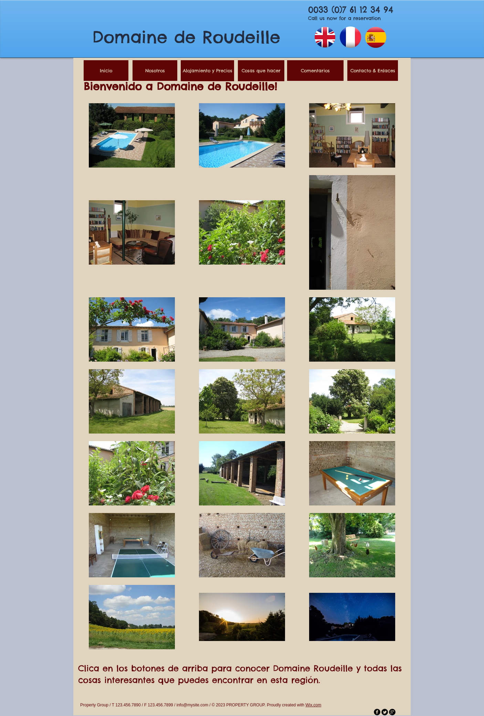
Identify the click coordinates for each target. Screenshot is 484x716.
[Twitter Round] (384, 712)
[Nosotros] (155, 70)
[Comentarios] (315, 70)
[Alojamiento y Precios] (207, 70)
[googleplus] (392, 712)
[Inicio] (106, 70)
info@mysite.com (192, 705)
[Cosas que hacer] (261, 70)
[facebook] (377, 712)
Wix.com (313, 705)
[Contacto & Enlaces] (372, 70)
